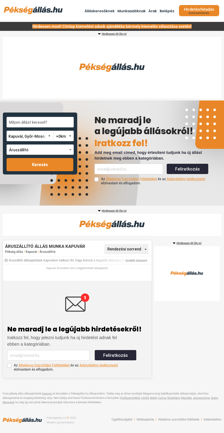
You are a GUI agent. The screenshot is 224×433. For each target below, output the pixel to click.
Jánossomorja (201, 398)
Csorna (162, 398)
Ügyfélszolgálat (122, 419)
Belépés (167, 11)
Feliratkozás (187, 169)
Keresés (40, 164)
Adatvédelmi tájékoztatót (186, 179)
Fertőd (145, 398)
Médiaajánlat (145, 419)
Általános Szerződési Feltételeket (131, 179)
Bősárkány (173, 398)
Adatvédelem (212, 419)
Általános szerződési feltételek (178, 419)
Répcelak (186, 398)
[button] (40, 149)
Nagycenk (8, 402)
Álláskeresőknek (100, 11)
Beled (153, 398)
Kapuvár (32, 251)
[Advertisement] (112, 67)
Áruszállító (48, 251)
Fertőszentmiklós (130, 398)
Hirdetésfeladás (199, 10)
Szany (214, 398)
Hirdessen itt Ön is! (114, 34)
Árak (153, 11)
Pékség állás (14, 251)
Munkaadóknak (131, 11)
